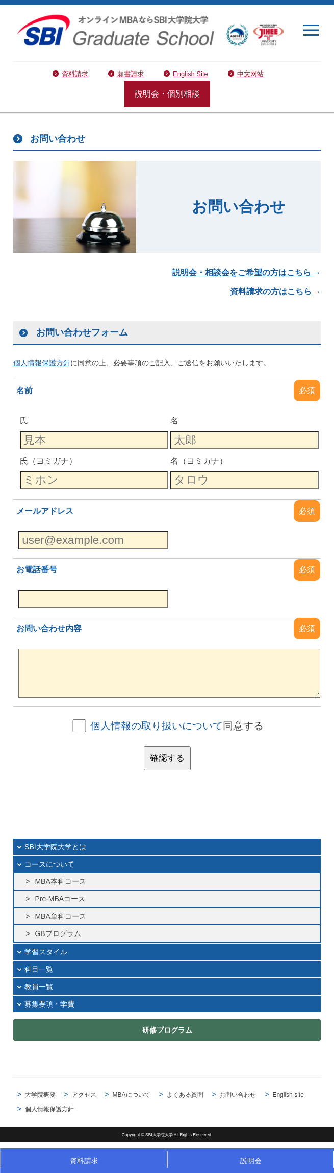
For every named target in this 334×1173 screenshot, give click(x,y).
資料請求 (75, 74)
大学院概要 (40, 1094)
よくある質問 (185, 1094)
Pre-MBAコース (60, 899)
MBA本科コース (60, 881)
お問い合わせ (237, 1094)
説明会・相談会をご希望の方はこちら (242, 272)
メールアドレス (44, 511)
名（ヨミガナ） (198, 460)
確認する (167, 758)
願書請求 (130, 74)
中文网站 (250, 74)
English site (287, 1094)
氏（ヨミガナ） (48, 460)
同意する (177, 725)
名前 (24, 390)
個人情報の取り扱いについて (156, 725)
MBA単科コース (60, 916)
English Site (190, 74)
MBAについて (131, 1094)
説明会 (251, 1161)
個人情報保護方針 (49, 1109)
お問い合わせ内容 (49, 628)
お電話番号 (36, 569)
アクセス (84, 1094)
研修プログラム (167, 1030)
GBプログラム (58, 933)
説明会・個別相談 (167, 93)
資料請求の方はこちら (271, 291)
